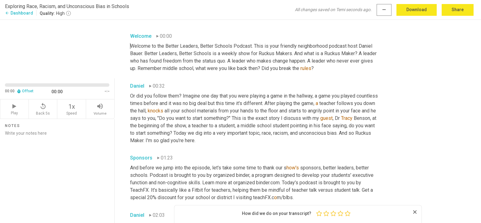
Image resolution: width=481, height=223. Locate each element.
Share (458, 9)
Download (416, 9)
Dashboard (19, 13)
